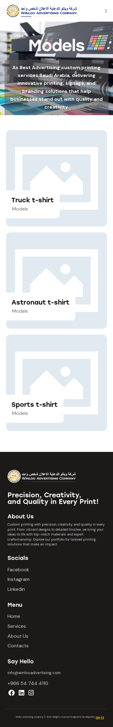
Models (20, 209)
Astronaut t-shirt (40, 302)
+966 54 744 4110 (28, 683)
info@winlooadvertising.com (34, 672)
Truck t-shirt (32, 200)
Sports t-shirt (34, 404)
